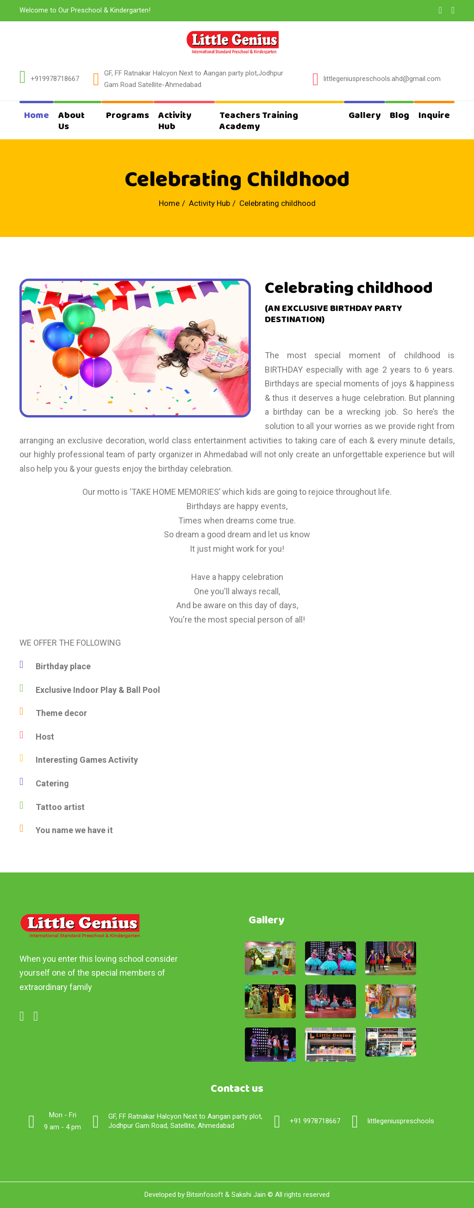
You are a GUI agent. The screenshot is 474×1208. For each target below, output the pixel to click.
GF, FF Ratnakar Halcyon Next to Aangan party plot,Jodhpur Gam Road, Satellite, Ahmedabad (185, 1121)
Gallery (364, 115)
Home (36, 115)
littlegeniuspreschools (401, 1121)
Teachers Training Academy (258, 121)
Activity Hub (174, 121)
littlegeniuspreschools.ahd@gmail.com (382, 79)
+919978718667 (55, 79)
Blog (399, 115)
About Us (71, 121)
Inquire (434, 115)
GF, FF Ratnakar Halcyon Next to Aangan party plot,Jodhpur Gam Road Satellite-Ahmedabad (193, 79)
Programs (127, 115)
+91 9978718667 (315, 1121)
